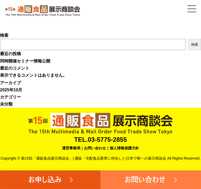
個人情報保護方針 (124, 148)
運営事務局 (71, 148)
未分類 (6, 104)
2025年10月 (11, 90)
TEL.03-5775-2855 (100, 139)
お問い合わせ (95, 148)
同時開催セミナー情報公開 (25, 61)
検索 (4, 35)
